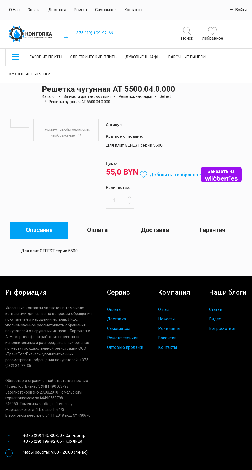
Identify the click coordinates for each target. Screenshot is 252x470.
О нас (14, 9)
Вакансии (167, 337)
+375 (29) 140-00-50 (42, 435)
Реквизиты (169, 328)
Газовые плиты (45, 57)
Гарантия (213, 230)
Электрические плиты (93, 57)
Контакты (133, 9)
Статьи (215, 309)
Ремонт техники (122, 337)
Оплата (34, 9)
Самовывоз (105, 9)
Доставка (57, 9)
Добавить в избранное (170, 174)
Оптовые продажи (125, 347)
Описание (39, 230)
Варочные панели (187, 57)
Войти (238, 9)
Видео (215, 318)
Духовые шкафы (142, 57)
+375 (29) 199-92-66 (93, 32)
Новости (166, 318)
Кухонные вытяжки (29, 74)
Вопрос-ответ (222, 328)
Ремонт (80, 9)
